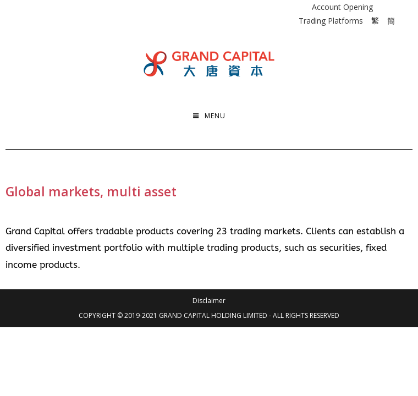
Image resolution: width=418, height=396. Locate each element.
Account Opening (342, 7)
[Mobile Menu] (209, 116)
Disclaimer (209, 300)
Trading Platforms (331, 20)
